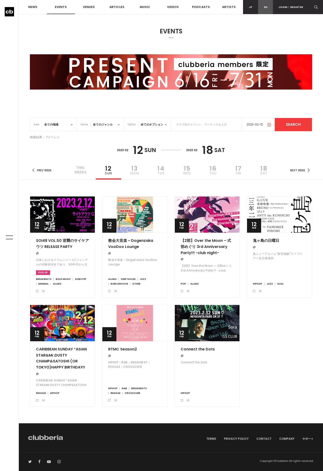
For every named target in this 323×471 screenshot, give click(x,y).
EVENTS (61, 7)
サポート (308, 439)
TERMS (211, 439)
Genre (84, 124)
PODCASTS (201, 7)
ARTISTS (229, 7)
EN (265, 7)
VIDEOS (173, 7)
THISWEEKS (80, 169)
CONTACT (263, 439)
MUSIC (145, 7)
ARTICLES (116, 7)
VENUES (89, 7)
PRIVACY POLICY (236, 439)
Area (36, 124)
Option (132, 124)
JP (250, 7)
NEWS (32, 7)
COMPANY (287, 439)
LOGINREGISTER (291, 7)
